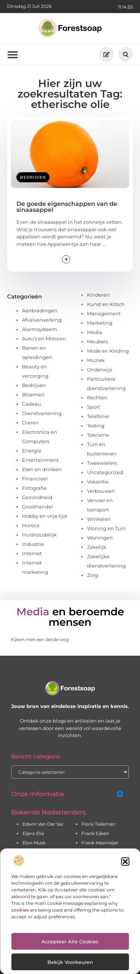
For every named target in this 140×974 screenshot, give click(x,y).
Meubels (97, 341)
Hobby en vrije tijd (44, 516)
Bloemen (33, 395)
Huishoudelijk (39, 535)
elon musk (34, 842)
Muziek (96, 360)
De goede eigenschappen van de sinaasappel (66, 206)
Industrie (33, 544)
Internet (32, 553)
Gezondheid (37, 497)
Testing (96, 426)
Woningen (100, 538)
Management (104, 313)
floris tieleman (98, 824)
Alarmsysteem (39, 329)
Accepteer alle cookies (70, 941)
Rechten (97, 398)
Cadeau (31, 404)
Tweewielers (102, 463)
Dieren (30, 423)
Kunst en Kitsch (106, 304)
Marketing (99, 323)
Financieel (35, 479)
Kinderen (98, 295)
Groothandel (37, 507)
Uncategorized (105, 472)
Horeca (31, 525)
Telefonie (98, 416)
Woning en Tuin (106, 528)
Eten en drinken (42, 469)
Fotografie (34, 488)
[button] (125, 861)
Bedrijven (33, 177)
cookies (20, 910)
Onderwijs (99, 369)
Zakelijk (96, 547)
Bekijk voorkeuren (70, 962)
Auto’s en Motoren (44, 338)
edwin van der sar (42, 824)
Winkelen (99, 519)
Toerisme (98, 435)
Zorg (92, 575)
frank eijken (95, 833)
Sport (93, 407)
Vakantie (98, 482)
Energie (31, 451)
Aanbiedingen (39, 310)
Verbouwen (101, 491)
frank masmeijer (100, 842)
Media (94, 332)
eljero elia (33, 833)
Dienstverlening (42, 413)
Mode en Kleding (108, 351)
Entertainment (40, 460)
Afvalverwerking (42, 320)
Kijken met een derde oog (40, 639)
